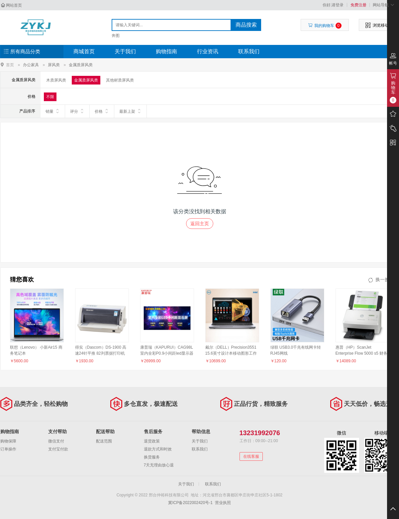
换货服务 (152, 457)
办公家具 (31, 65)
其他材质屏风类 (120, 80)
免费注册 (358, 5)
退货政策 (152, 441)
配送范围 (104, 441)
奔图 (116, 35)
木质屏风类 (56, 80)
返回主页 (199, 223)
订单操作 (8, 449)
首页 (10, 65)
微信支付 (56, 441)
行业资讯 (207, 51)
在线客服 (251, 456)
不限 (50, 96)
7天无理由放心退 (159, 465)
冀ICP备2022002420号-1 (190, 502)
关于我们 (125, 51)
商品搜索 (246, 25)
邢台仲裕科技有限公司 (35, 27)
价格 (102, 111)
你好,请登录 (333, 5)
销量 (53, 111)
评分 (77, 111)
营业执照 (223, 502)
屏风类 (54, 65)
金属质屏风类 (81, 65)
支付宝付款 (58, 449)
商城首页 (84, 51)
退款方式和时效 (158, 449)
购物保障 (8, 441)
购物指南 (166, 51)
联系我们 (248, 51)
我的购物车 (325, 25)
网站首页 (14, 5)
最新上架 (130, 111)
